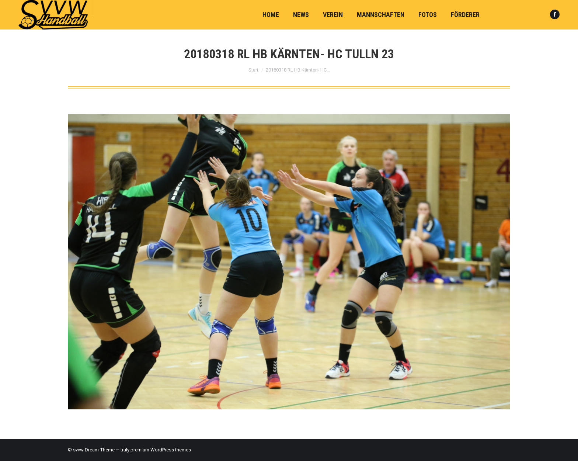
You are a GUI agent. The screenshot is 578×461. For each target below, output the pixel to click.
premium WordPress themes (160, 450)
